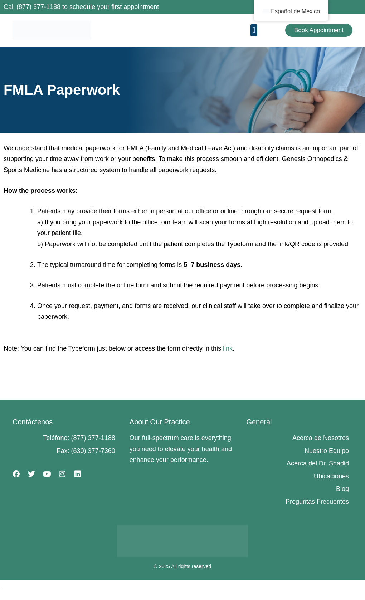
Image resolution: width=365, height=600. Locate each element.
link (228, 348)
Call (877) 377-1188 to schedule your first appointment (81, 6)
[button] (253, 30)
